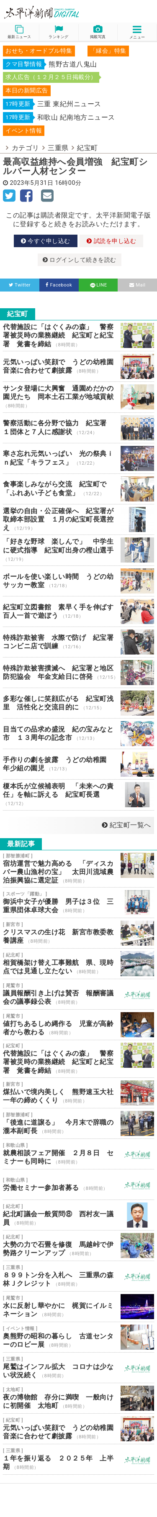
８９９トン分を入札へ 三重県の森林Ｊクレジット (78, 1276)
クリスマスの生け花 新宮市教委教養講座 (78, 933)
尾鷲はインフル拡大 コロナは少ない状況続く (78, 1368)
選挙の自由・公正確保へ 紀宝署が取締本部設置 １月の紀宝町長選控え (78, 519)
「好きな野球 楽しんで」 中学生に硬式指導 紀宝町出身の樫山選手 (78, 550)
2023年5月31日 (32, 183)
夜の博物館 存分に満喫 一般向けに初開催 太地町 (78, 1398)
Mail (137, 285)
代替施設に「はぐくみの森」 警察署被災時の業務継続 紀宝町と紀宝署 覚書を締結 (78, 335)
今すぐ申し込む (45, 241)
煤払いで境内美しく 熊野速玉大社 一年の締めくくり (78, 1093)
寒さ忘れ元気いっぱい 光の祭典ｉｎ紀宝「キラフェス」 (78, 458)
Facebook (59, 285)
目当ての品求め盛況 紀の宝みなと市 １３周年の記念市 (78, 734)
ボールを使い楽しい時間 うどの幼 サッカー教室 (78, 581)
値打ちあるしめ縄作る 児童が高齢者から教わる (78, 1025)
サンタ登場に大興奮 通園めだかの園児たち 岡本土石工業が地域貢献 (78, 397)
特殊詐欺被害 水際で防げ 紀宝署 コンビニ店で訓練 (78, 642)
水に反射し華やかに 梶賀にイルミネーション (78, 1307)
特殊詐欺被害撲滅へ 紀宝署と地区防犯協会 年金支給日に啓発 (78, 672)
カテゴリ (25, 148)
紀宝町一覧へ (126, 825)
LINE (98, 285)
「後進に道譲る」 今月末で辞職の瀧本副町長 (78, 1123)
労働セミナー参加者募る (78, 1184)
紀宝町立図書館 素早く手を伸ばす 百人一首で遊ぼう (78, 611)
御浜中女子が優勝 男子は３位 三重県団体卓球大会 (78, 903)
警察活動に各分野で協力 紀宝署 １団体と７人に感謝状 (78, 428)
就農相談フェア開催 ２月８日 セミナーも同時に (78, 1154)
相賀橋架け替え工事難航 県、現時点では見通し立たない (78, 964)
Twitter (20, 285)
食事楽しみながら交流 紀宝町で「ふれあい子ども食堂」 (78, 489)
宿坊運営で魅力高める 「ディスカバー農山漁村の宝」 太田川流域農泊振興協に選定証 (78, 869)
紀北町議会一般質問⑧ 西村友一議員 (78, 1215)
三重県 (58, 148)
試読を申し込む (111, 241)
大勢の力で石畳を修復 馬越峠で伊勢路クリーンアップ (78, 1245)
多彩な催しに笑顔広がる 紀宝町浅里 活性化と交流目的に (78, 703)
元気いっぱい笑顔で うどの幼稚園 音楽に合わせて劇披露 (78, 366)
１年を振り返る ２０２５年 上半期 (78, 1459)
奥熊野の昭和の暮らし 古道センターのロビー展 (78, 1337)
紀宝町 (87, 148)
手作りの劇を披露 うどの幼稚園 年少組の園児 (78, 764)
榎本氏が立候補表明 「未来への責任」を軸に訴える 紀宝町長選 (78, 795)
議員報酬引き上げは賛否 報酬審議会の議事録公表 (78, 994)
